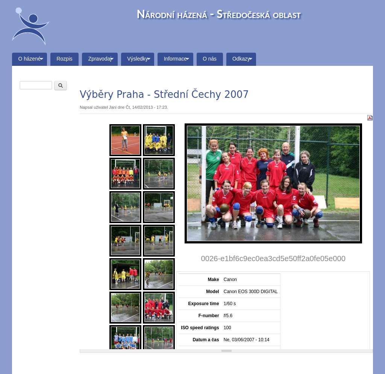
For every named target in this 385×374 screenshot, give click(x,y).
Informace (173, 61)
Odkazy (239, 61)
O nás (210, 59)
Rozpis (65, 59)
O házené (27, 61)
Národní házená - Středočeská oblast (219, 13)
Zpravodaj (98, 61)
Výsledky (135, 61)
